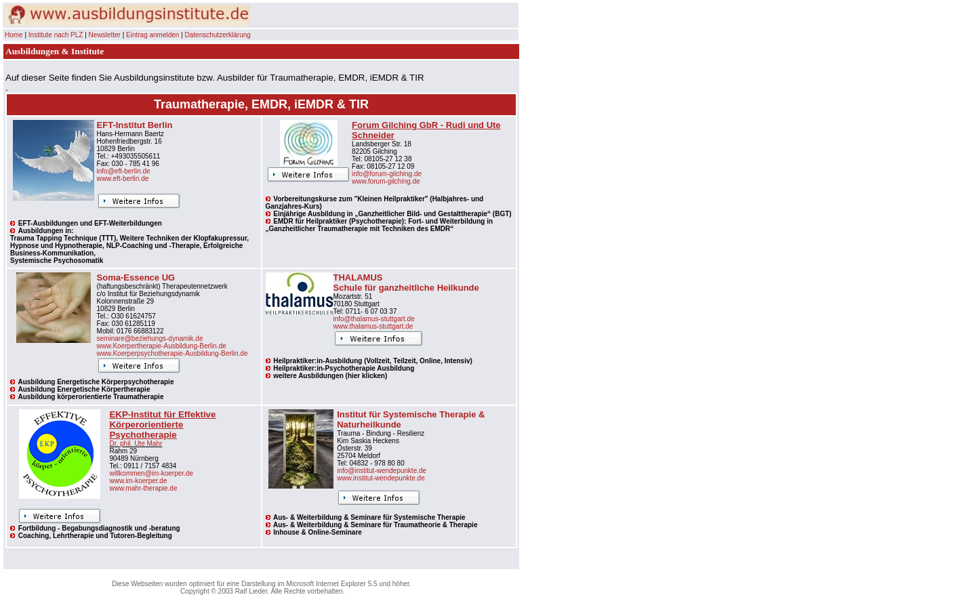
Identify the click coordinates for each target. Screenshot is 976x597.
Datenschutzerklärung (218, 35)
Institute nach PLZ (55, 35)
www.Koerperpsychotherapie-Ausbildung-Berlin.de (172, 353)
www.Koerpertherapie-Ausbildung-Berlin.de (161, 346)
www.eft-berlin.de (123, 178)
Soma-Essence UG (136, 277)
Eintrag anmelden (152, 35)
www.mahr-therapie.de (143, 488)
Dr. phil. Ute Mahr (135, 443)
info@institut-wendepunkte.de (381, 470)
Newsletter (105, 35)
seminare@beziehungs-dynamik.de (150, 338)
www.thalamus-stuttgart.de (373, 326)
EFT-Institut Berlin (135, 125)
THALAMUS (358, 277)
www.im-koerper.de (138, 481)
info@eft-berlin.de (123, 171)
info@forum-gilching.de (387, 174)
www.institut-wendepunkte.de (381, 478)
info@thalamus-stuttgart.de (374, 319)
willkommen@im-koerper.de (151, 473)
